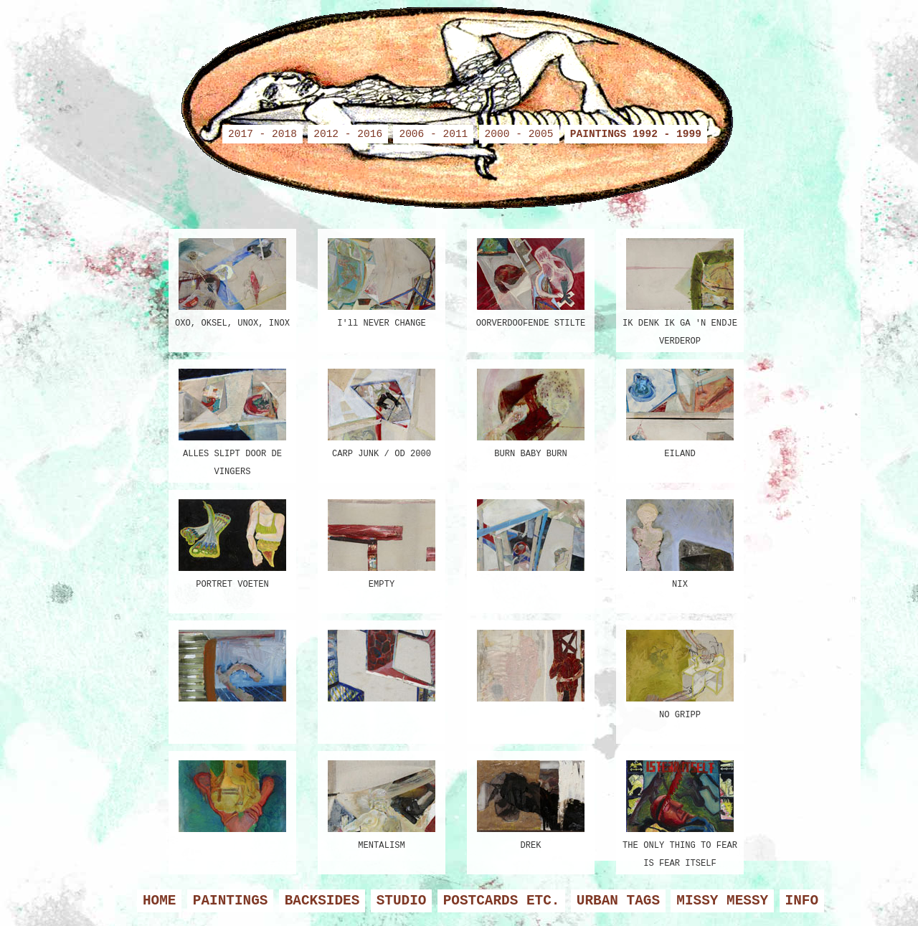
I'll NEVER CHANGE (381, 281)
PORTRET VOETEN (232, 542)
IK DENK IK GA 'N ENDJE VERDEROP (680, 287)
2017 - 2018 (262, 134)
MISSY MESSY (722, 901)
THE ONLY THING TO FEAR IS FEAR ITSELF (680, 809)
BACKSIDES (322, 901)
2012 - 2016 (347, 134)
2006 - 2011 (433, 134)
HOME (159, 901)
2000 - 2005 (519, 134)
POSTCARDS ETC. (501, 901)
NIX (680, 542)
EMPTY (381, 542)
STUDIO (402, 901)
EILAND (680, 411)
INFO (802, 901)
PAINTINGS (230, 901)
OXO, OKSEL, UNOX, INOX (232, 281)
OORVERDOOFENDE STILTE (531, 281)
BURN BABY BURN (531, 411)
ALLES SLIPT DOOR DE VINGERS (232, 417)
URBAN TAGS (618, 901)
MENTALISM (381, 803)
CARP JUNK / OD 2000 (381, 411)
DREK (531, 803)
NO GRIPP (680, 672)
